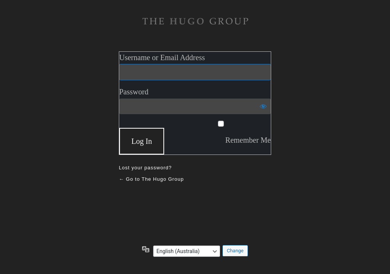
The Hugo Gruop (195, 21)
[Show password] (263, 106)
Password (134, 92)
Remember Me (248, 140)
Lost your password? (145, 167)
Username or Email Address (162, 57)
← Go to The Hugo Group (151, 179)
